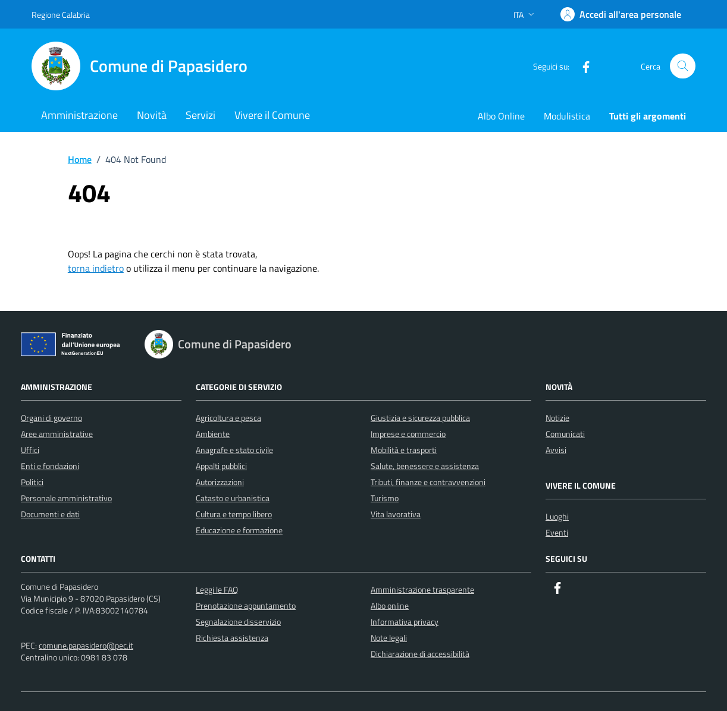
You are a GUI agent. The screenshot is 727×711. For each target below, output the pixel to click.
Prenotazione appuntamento (246, 605)
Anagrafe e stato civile (234, 449)
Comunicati (565, 433)
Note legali (389, 637)
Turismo (385, 498)
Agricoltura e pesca (228, 417)
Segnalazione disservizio (238, 621)
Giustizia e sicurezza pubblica (420, 417)
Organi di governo (51, 417)
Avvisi (556, 449)
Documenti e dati (50, 514)
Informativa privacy (404, 621)
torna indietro (96, 268)
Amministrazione (79, 115)
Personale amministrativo (66, 498)
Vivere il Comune (272, 115)
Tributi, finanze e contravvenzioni (428, 482)
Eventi (557, 532)
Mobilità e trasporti (404, 449)
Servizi (200, 115)
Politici (32, 482)
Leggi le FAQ (217, 589)
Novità (152, 115)
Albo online (390, 605)
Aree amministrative (57, 433)
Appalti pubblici (221, 466)
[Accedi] (620, 14)
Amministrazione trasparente (422, 589)
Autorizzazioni (220, 482)
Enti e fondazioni (50, 466)
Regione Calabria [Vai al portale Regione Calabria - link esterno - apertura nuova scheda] (61, 14)
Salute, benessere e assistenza (425, 466)
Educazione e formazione (239, 530)
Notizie (557, 417)
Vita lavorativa (396, 514)
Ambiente (213, 433)
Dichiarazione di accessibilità (420, 653)
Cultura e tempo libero (234, 514)
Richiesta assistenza (232, 637)
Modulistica (567, 116)
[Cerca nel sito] (682, 66)
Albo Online (501, 116)
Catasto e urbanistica (233, 498)
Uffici (30, 449)
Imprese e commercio (408, 433)
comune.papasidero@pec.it (86, 645)
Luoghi (557, 516)
